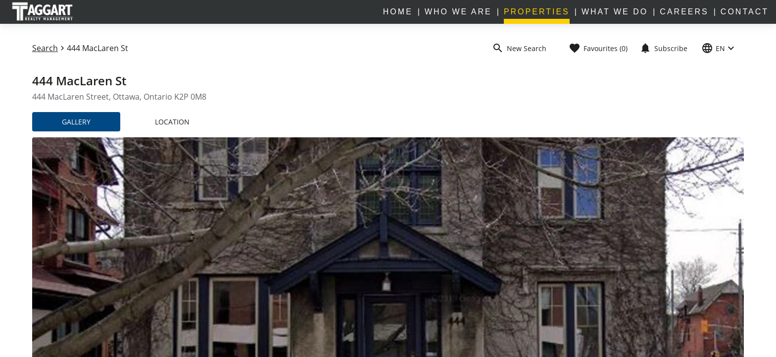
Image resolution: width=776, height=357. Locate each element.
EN (719, 48)
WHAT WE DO (615, 11)
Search (45, 48)
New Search (519, 48)
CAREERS (684, 11)
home (398, 11)
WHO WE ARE (458, 11)
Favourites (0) (598, 48)
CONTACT (745, 11)
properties (537, 11)
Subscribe (663, 48)
